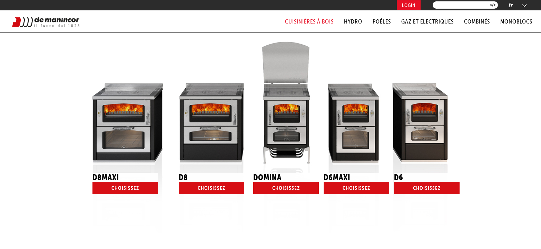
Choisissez (125, 188)
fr (511, 5)
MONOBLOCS (516, 21)
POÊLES (382, 21)
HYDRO (353, 21)
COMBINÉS (477, 21)
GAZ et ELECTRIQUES (427, 21)
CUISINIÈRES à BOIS (309, 21)
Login (408, 5)
